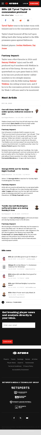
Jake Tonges (6, 191)
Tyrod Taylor (7, 25)
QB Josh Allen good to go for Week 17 (22, 257)
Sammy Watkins (9, 62)
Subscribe (34, 3)
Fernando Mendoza (9, 158)
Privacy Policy (28, 366)
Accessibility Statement (20, 369)
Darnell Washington (17, 218)
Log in (25, 3)
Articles (34, 359)
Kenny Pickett (7, 146)
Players (6, 359)
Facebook (14, 418)
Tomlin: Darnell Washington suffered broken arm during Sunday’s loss (15, 208)
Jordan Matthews (23, 45)
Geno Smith (15, 123)
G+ (27, 418)
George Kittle (14, 179)
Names (27, 359)
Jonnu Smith (18, 234)
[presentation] (18, 334)
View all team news (14, 302)
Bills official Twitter (8, 15)
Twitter (21, 418)
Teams (13, 359)
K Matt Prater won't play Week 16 (21, 292)
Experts (20, 363)
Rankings (20, 359)
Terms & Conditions (14, 366)
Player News (11, 363)
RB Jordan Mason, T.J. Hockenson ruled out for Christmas (22, 266)
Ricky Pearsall (17, 195)
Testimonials (29, 363)
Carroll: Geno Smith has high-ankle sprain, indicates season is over (17, 112)
